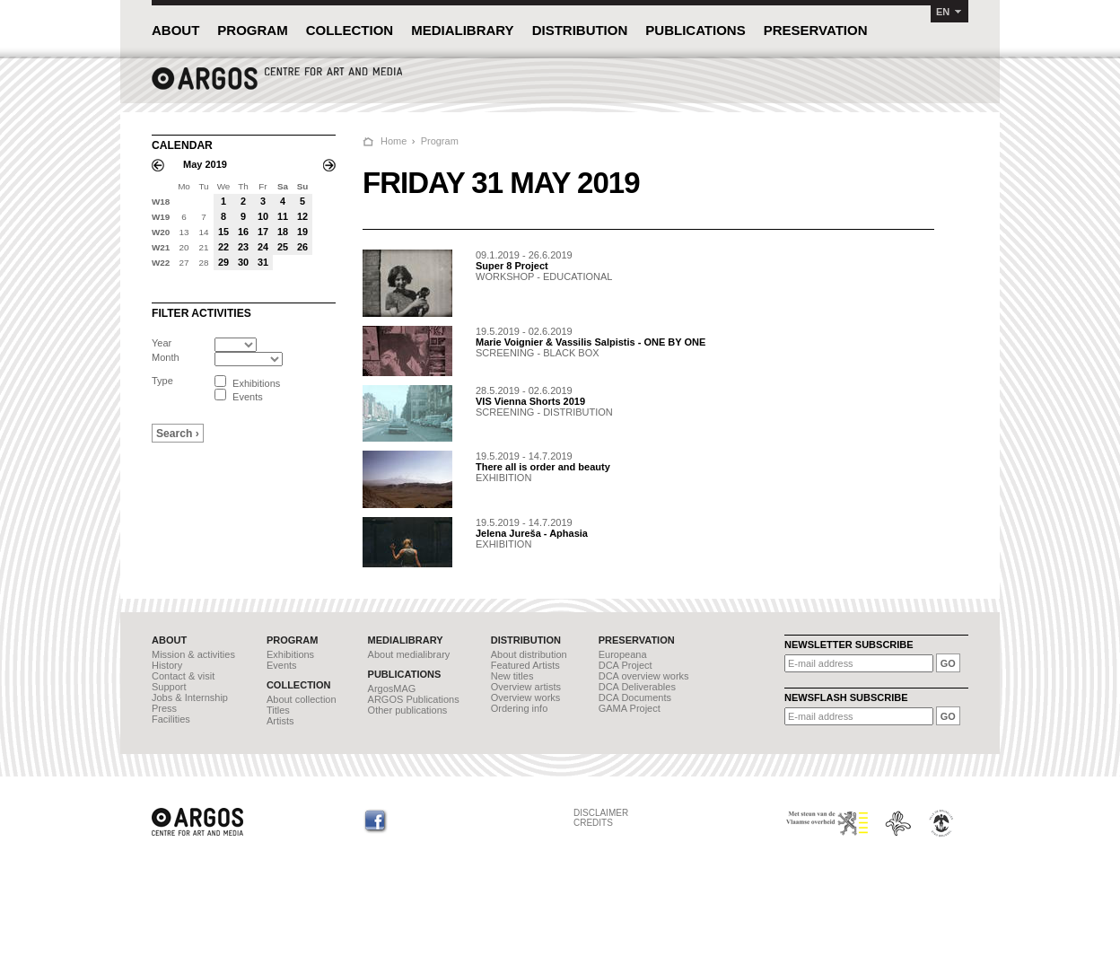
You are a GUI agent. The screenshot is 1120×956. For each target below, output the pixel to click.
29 (223, 262)
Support (169, 686)
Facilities (171, 719)
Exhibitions (290, 654)
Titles (278, 710)
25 (282, 246)
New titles (512, 676)
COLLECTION (350, 30)
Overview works (526, 697)
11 (282, 216)
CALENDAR (182, 145)
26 (302, 246)
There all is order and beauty (543, 466)
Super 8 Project (512, 265)
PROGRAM (252, 30)
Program (440, 141)
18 (282, 231)
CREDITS (593, 823)
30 (243, 262)
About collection (302, 699)
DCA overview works (644, 676)
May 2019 (205, 164)
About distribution (529, 654)
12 (302, 216)
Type (162, 380)
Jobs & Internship (190, 697)
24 (263, 246)
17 (263, 231)
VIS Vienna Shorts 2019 (530, 401)
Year (161, 343)
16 (243, 231)
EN (942, 11)
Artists (280, 720)
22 (223, 246)
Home (394, 141)
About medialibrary (409, 654)
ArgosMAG (392, 688)
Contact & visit (183, 676)
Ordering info (519, 708)
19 (302, 231)
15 (223, 231)
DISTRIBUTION (580, 30)
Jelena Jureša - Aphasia (532, 533)
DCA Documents (635, 697)
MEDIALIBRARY (462, 30)
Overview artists (526, 686)
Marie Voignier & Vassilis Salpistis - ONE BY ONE (590, 342)
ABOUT (175, 30)
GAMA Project (630, 708)
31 (263, 262)
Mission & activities (193, 654)
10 (263, 216)
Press (164, 708)
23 (243, 246)
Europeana (623, 654)
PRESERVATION (816, 30)
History (167, 665)
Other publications (408, 710)
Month (165, 357)
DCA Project (625, 665)
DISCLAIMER (600, 813)
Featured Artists (525, 665)
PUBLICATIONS (695, 30)
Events (282, 665)
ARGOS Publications (413, 699)
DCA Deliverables (637, 686)
